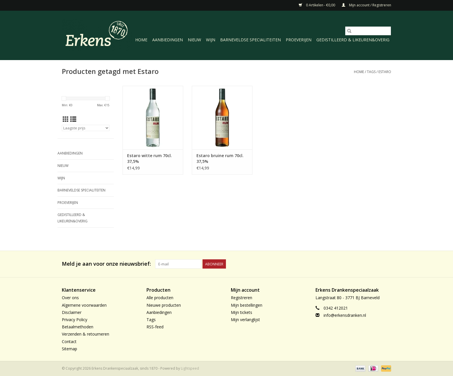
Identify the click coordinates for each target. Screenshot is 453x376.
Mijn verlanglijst (245, 319)
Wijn (210, 39)
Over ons (70, 297)
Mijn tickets (241, 312)
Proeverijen (298, 39)
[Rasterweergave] (66, 119)
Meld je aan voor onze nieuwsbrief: (106, 264)
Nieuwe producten (163, 305)
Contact (69, 341)
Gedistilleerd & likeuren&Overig (352, 39)
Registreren (241, 297)
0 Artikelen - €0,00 (317, 5)
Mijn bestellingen (246, 305)
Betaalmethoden (77, 327)
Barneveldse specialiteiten (250, 39)
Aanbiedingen (167, 39)
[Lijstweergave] (73, 119)
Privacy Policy (74, 319)
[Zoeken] (368, 31)
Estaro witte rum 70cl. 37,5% (149, 158)
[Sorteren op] (85, 128)
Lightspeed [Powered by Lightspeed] (190, 368)
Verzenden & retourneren (85, 334)
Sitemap (69, 348)
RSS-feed (155, 327)
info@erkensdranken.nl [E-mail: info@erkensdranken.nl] (345, 315)
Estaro (384, 71)
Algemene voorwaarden (84, 305)
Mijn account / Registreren (366, 5)
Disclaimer (71, 312)
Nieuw (194, 39)
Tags (371, 71)
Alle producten (159, 297)
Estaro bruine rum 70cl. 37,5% (220, 158)
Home (141, 39)
